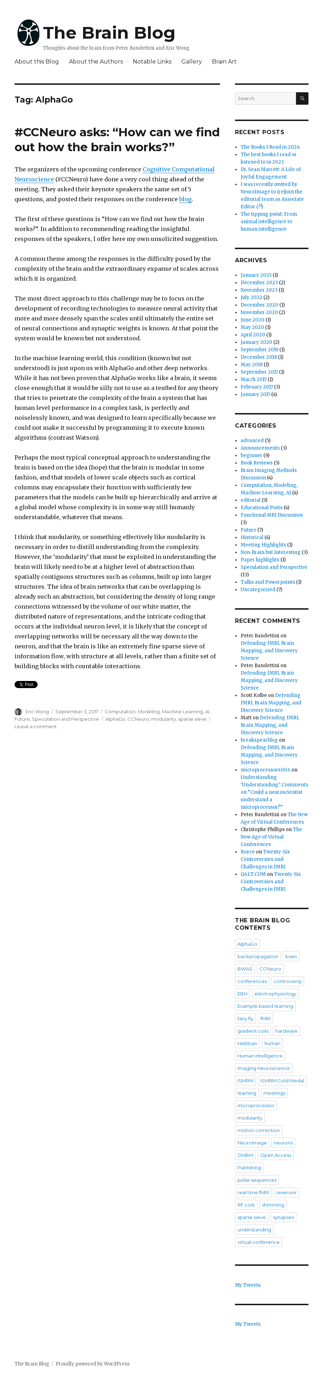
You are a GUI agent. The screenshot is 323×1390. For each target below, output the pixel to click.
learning (246, 1093)
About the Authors (96, 61)
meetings (274, 1093)
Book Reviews (257, 463)
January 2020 (256, 342)
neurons (283, 1142)
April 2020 (253, 335)
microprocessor (255, 1105)
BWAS (244, 969)
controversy (288, 981)
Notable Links (152, 61)
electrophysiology (275, 993)
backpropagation (257, 956)
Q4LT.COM (253, 874)
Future (22, 719)
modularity (163, 719)
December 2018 (259, 357)
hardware (286, 1031)
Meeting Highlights (263, 545)
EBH (242, 993)
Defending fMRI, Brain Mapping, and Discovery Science (269, 650)
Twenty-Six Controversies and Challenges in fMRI (265, 859)
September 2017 (259, 372)
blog (185, 199)
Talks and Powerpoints (268, 582)
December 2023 (259, 283)
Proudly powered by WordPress (93, 1364)
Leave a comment (36, 726)
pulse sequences (257, 1180)
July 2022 (251, 298)
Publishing (249, 1167)
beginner (251, 455)
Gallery (191, 61)
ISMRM (245, 1080)
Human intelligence (260, 1056)
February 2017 (257, 387)
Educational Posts (262, 508)
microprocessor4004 (265, 770)
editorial (251, 500)
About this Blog (37, 61)
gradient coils (252, 1031)
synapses (283, 1217)
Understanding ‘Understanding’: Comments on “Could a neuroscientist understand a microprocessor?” (274, 792)
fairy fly (245, 1018)
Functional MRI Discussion (272, 515)
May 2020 (252, 327)
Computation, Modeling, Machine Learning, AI (157, 711)
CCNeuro (138, 719)
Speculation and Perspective (65, 719)
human (272, 1043)
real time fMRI (253, 1192)
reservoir (286, 1192)
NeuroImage (252, 1142)
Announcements (260, 448)
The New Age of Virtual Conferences (271, 836)
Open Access (275, 1155)
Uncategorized (258, 590)
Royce (248, 852)
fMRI (265, 1018)
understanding (254, 1229)
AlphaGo (115, 719)
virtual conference (258, 1242)
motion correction (258, 1130)
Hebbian (247, 1043)
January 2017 (255, 394)
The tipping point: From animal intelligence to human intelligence (269, 221)
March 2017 (254, 380)
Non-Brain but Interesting (271, 552)
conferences (252, 981)
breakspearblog (259, 740)
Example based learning (265, 1006)
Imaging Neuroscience (263, 1068)
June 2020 (252, 320)
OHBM (245, 1155)
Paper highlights (260, 560)
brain (291, 956)
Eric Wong (37, 711)
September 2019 (259, 350)
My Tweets (248, 1285)
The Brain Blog (109, 32)
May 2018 (252, 365)
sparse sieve (192, 719)
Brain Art (224, 61)
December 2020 (259, 305)
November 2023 (259, 290)
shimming (273, 1205)
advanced (252, 441)
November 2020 (259, 312)
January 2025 (256, 275)
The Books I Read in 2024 (270, 147)
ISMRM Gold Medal (282, 1080)
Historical (252, 537)
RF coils (246, 1205)
